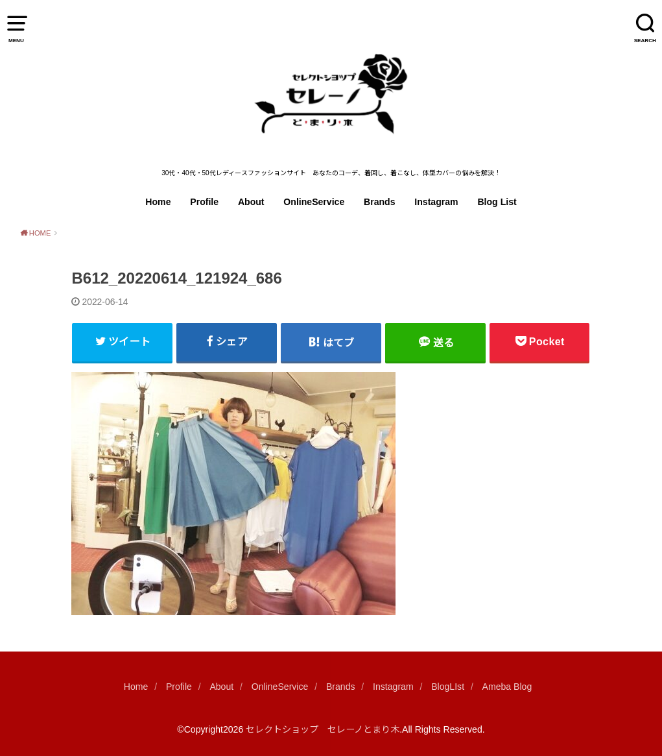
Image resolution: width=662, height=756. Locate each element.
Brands (380, 202)
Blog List (496, 202)
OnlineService (313, 202)
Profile (204, 202)
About (251, 202)
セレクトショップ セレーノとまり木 (322, 729)
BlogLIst (447, 686)
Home (158, 202)
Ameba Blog (507, 686)
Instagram (436, 202)
